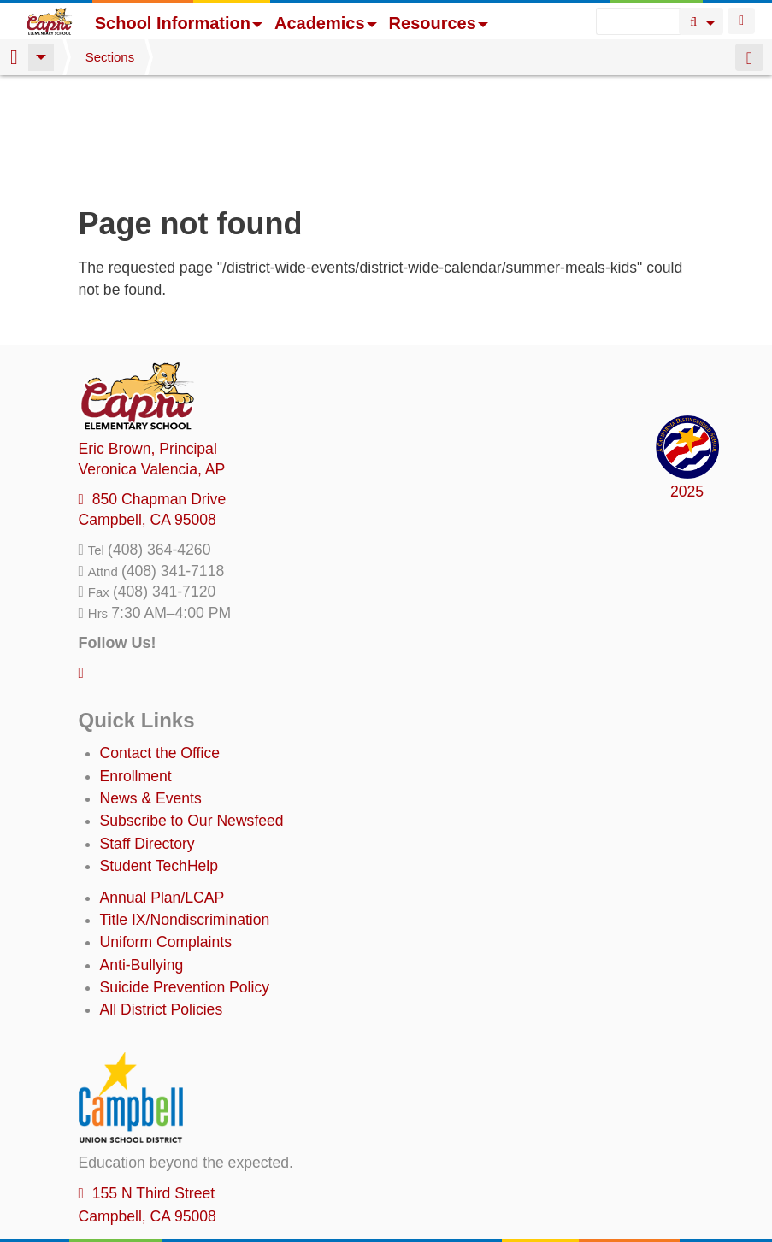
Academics (325, 23)
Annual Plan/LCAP (162, 787)
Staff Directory (147, 733)
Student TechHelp (159, 755)
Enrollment (136, 665)
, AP (152, 359)
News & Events (151, 688)
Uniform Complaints (166, 831)
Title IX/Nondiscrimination (185, 809)
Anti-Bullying (142, 854)
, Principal (148, 338)
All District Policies (161, 899)
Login (741, 21)
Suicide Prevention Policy (185, 877)
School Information (178, 23)
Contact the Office (160, 642)
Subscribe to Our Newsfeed (192, 710)
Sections (110, 57)
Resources (438, 23)
